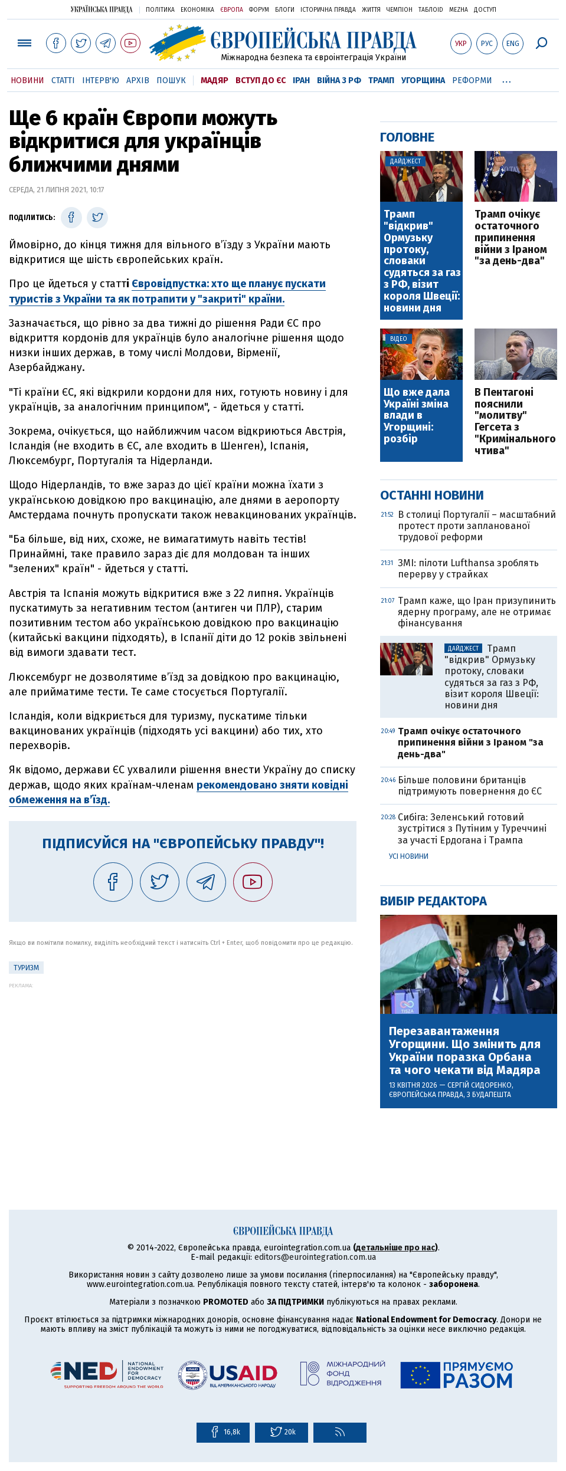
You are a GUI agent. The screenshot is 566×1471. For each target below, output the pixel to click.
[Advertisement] (182, 1071)
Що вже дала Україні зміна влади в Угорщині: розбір (417, 416)
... (507, 78)
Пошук (171, 80)
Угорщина (423, 80)
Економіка (197, 10)
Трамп (381, 80)
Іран (301, 80)
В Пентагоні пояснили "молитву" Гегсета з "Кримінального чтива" (515, 422)
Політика (160, 10)
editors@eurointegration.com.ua (315, 1257)
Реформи (472, 80)
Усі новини (408, 856)
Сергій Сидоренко (479, 1085)
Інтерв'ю (100, 80)
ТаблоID (430, 10)
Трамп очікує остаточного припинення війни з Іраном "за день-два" (511, 238)
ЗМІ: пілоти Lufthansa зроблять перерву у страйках (468, 568)
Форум (259, 10)
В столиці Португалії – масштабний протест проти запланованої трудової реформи (477, 526)
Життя (371, 10)
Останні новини (432, 495)
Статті (63, 80)
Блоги (285, 10)
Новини (27, 80)
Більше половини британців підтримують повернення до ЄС (470, 785)
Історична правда (328, 10)
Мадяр (214, 80)
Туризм (26, 968)
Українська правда (101, 9)
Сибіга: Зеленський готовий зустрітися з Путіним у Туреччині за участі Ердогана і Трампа (472, 828)
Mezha (458, 10)
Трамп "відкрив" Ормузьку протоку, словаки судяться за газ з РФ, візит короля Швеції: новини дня (422, 261)
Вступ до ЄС (260, 80)
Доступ (485, 10)
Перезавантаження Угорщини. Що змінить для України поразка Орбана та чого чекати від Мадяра (465, 1050)
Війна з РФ (339, 80)
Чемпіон (400, 10)
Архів (137, 80)
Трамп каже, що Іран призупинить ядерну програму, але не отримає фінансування (477, 612)
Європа (231, 10)
